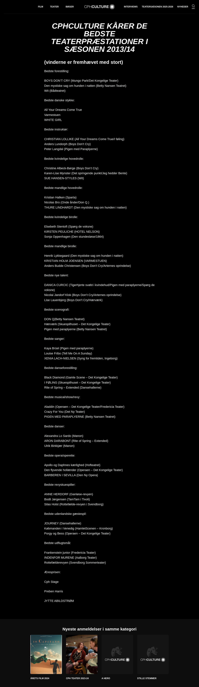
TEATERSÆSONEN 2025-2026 (157, 7)
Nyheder (182, 7)
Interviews (131, 7)
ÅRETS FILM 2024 (39, 678)
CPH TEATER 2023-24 (77, 678)
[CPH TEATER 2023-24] (82, 654)
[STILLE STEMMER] (153, 654)
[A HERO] (117, 654)
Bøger (70, 7)
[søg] (193, 6)
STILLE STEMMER (147, 678)
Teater (54, 7)
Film (40, 7)
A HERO (106, 678)
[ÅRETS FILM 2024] (46, 654)
